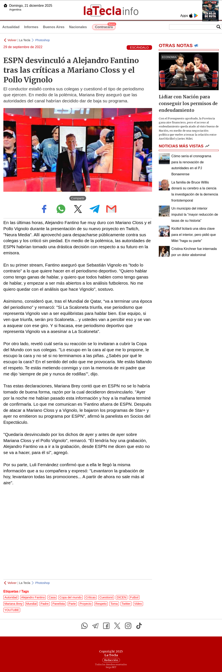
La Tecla (24, 40)
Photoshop (42, 40)
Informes (31, 27)
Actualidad (11, 27)
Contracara (105, 26)
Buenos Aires (53, 27)
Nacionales (78, 27)
